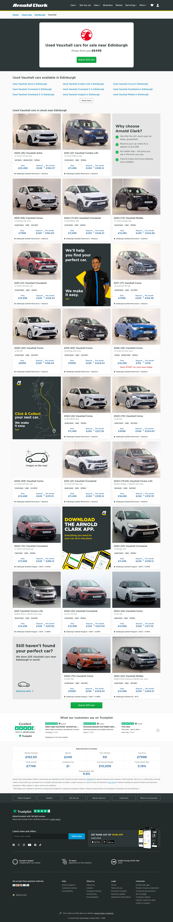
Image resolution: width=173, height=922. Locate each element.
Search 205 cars (86, 60)
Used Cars (27, 15)
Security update (118, 894)
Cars (73, 5)
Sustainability (92, 897)
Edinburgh (40, 15)
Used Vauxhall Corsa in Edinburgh (130, 84)
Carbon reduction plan (146, 900)
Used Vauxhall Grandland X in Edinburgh (33, 94)
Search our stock (23, 691)
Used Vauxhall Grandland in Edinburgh (133, 89)
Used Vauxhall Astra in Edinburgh (30, 84)
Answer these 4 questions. (104, 913)
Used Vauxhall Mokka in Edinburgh (131, 94)
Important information (121, 897)
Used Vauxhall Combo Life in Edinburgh (83, 84)
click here (111, 782)
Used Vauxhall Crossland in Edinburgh (32, 89)
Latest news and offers (24, 831)
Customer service (69, 888)
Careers (49, 798)
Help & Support (24, 798)
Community (91, 894)
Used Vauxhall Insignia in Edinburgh (81, 94)
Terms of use (116, 888)
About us (90, 885)
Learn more (96, 838)
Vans (96, 5)
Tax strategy (141, 894)
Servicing (130, 5)
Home (16, 15)
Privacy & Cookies (119, 891)
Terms (113, 885)
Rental (119, 5)
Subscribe (77, 836)
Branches (108, 5)
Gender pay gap (143, 885)
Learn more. (55, 819)
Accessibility (67, 891)
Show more (87, 101)
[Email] (40, 836)
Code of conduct (143, 903)
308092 (90, 779)
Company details (143, 897)
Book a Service (99, 798)
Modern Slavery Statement (147, 888)
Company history (93, 891)
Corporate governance (146, 891)
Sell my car (85, 5)
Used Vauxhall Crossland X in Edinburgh (83, 89)
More (142, 5)
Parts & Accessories (148, 798)
